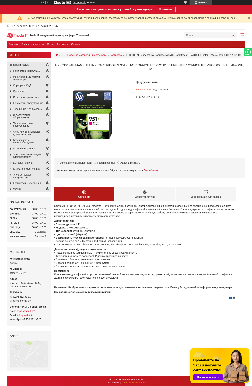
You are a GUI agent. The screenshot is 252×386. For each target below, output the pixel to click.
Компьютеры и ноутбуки (26, 71)
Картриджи (116, 55)
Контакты (62, 44)
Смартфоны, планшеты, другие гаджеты (26, 133)
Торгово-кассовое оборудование (23, 124)
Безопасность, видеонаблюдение (23, 141)
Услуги (17, 189)
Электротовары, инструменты (22, 176)
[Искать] (233, 35)
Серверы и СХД (22, 85)
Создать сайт (79, 2)
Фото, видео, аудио (24, 148)
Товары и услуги (31, 44)
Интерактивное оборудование (21, 116)
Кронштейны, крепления (27, 183)
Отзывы (75, 44)
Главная (13, 44)
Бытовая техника (22, 162)
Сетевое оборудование (26, 97)
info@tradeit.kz (25, 315)
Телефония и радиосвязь (27, 109)
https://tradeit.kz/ (26, 311)
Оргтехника (19, 91)
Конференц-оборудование (28, 103)
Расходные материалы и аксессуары (86, 55)
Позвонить (166, 9)
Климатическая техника (26, 168)
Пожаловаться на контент (133, 382)
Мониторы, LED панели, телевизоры (26, 78)
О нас (50, 44)
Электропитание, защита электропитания (27, 155)
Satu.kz (140, 379)
